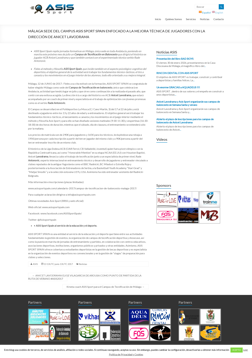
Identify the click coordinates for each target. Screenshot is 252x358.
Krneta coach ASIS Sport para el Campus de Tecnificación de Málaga (105, 286)
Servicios (191, 19)
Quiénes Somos (173, 19)
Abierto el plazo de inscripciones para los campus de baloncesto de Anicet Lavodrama (185, 121)
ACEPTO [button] (236, 350)
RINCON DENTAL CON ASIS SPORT (177, 72)
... (205, 65)
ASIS (35, 264)
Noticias (204, 19)
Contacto (218, 19)
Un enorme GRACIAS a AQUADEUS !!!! (178, 87)
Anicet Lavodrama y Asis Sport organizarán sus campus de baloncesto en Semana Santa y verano (188, 103)
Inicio (158, 19)
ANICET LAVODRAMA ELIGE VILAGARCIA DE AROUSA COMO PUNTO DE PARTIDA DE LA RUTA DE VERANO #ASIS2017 (84, 277)
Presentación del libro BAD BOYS (175, 58)
